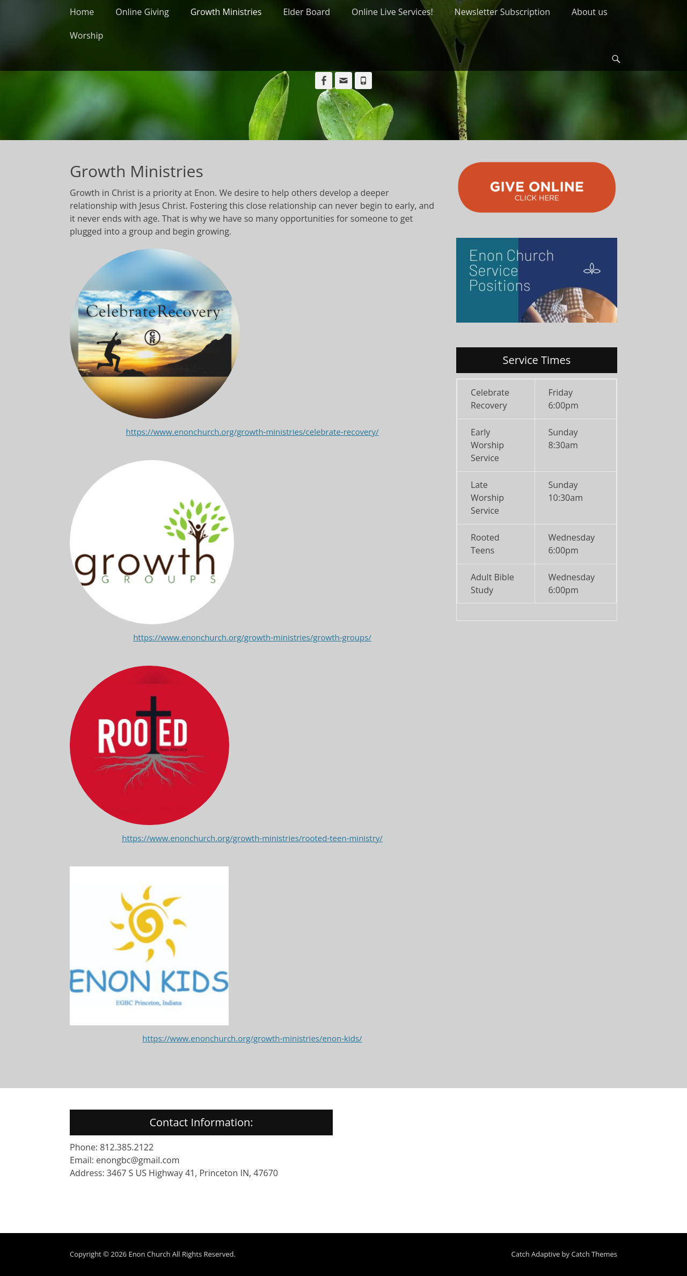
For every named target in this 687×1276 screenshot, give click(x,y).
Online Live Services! (392, 12)
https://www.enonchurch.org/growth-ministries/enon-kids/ (252, 1038)
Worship (86, 35)
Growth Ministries (226, 12)
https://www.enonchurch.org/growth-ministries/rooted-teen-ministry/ (252, 838)
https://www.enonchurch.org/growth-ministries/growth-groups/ (252, 637)
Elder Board (306, 12)
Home (82, 12)
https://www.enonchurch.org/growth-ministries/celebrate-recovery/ (252, 431)
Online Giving (142, 12)
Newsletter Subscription (502, 12)
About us (590, 12)
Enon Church (149, 1254)
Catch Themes (594, 1254)
